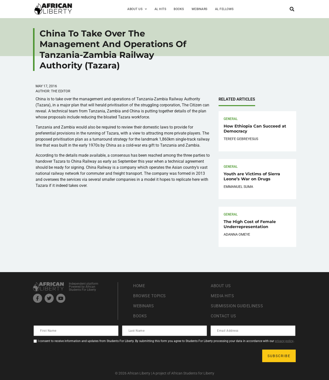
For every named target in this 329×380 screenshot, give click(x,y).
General (231, 118)
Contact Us (223, 316)
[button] (292, 9)
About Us (137, 9)
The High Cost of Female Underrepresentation (250, 224)
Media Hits (222, 295)
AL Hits (160, 9)
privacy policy (284, 341)
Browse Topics (149, 295)
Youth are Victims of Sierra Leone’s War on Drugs (252, 176)
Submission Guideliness (237, 306)
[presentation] (72, 356)
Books (179, 9)
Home (139, 285)
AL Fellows (224, 9)
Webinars (199, 9)
